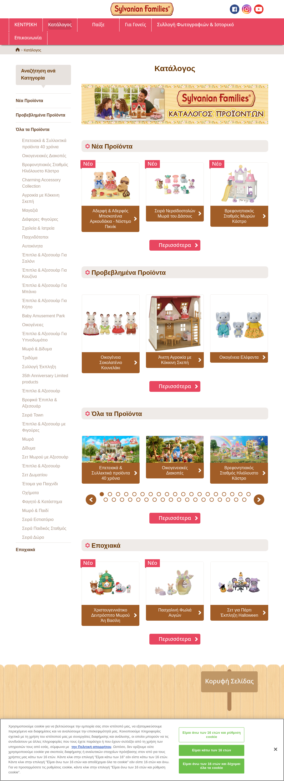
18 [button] (240, 494)
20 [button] (106, 499)
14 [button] (208, 494)
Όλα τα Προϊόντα (32, 129)
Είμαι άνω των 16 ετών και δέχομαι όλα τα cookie (211, 770)
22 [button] (122, 499)
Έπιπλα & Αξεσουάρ (41, 391)
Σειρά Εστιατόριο (38, 519)
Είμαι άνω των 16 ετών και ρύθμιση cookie (211, 739)
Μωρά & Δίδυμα (37, 349)
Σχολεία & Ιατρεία (38, 228)
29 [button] (179, 499)
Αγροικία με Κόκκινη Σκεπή (40, 198)
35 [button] (228, 499)
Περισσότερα (175, 245)
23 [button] (130, 499)
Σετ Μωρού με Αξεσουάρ (45, 457)
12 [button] (191, 494)
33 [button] (212, 499)
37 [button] (244, 499)
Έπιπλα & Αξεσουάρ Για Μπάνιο (44, 288)
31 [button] (195, 499)
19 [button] (248, 494)
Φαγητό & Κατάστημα (42, 501)
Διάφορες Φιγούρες (40, 219)
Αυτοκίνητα (32, 246)
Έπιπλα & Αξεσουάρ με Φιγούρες (44, 427)
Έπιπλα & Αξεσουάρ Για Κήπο (44, 303)
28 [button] (171, 499)
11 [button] (183, 494)
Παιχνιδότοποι (35, 237)
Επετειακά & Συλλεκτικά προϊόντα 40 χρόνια (44, 143)
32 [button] (204, 499)
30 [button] (187, 499)
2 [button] (109, 494)
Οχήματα (30, 492)
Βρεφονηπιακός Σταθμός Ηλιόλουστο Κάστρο (45, 167)
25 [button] (147, 499)
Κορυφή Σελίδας (229, 681)
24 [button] (138, 499)
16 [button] (224, 494)
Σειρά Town (32, 415)
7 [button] (150, 494)
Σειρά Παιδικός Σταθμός (44, 528)
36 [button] (236, 499)
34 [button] (220, 499)
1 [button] (101, 494)
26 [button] (155, 499)
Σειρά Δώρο (33, 537)
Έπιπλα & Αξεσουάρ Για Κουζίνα (44, 273)
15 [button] (216, 494)
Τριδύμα (30, 358)
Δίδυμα (28, 448)
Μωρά (28, 439)
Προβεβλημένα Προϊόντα (40, 115)
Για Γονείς (135, 24)
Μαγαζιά (30, 210)
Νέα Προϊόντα (29, 100)
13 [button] (199, 494)
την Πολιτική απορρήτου (91, 751)
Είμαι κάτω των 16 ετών (211, 754)
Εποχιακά (25, 549)
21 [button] (114, 499)
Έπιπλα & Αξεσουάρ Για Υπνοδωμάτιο (44, 336)
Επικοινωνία (28, 37)
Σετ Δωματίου (34, 475)
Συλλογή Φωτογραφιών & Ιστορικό (195, 24)
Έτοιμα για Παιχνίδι (40, 484)
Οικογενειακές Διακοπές (44, 156)
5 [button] (134, 494)
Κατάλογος (60, 24)
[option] (111, 333)
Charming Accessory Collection (41, 183)
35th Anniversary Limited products (45, 378)
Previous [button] (91, 499)
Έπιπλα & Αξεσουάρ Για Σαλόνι (44, 258)
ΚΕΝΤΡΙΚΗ (25, 24)
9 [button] (166, 494)
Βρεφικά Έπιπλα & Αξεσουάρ (39, 403)
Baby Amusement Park (43, 316)
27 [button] (163, 499)
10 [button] (175, 494)
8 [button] (158, 494)
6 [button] (142, 494)
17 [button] (232, 494)
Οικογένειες (32, 325)
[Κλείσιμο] (275, 753)
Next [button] (259, 499)
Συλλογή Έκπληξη (39, 367)
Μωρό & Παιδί (35, 510)
